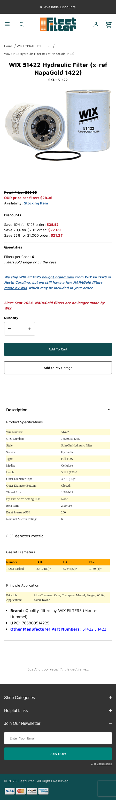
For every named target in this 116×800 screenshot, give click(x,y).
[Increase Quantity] (30, 328)
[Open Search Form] (21, 24)
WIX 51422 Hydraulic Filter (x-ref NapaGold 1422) (39, 54)
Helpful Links (58, 710)
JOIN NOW (58, 754)
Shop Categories (58, 697)
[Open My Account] (96, 24)
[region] (58, 177)
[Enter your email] (58, 738)
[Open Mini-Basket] (110, 24)
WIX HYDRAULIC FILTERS (34, 46)
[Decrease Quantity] (9, 328)
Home (8, 46)
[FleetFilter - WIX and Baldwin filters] (58, 24)
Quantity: (12, 318)
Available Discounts (59, 7)
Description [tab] (16, 409)
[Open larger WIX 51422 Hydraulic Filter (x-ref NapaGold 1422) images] (58, 125)
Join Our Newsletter (58, 723)
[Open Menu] (7, 24)
